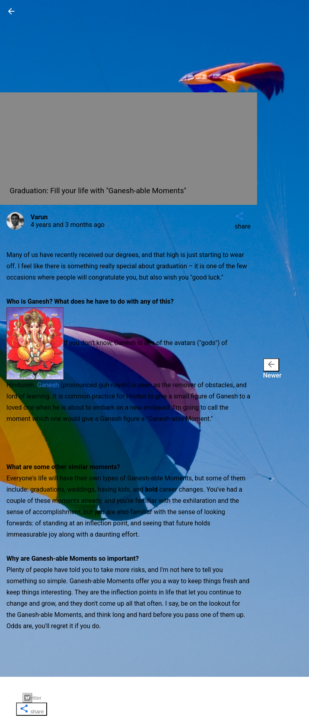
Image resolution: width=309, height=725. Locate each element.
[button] (11, 14)
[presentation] (271, 365)
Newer (272, 368)
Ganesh (48, 385)
